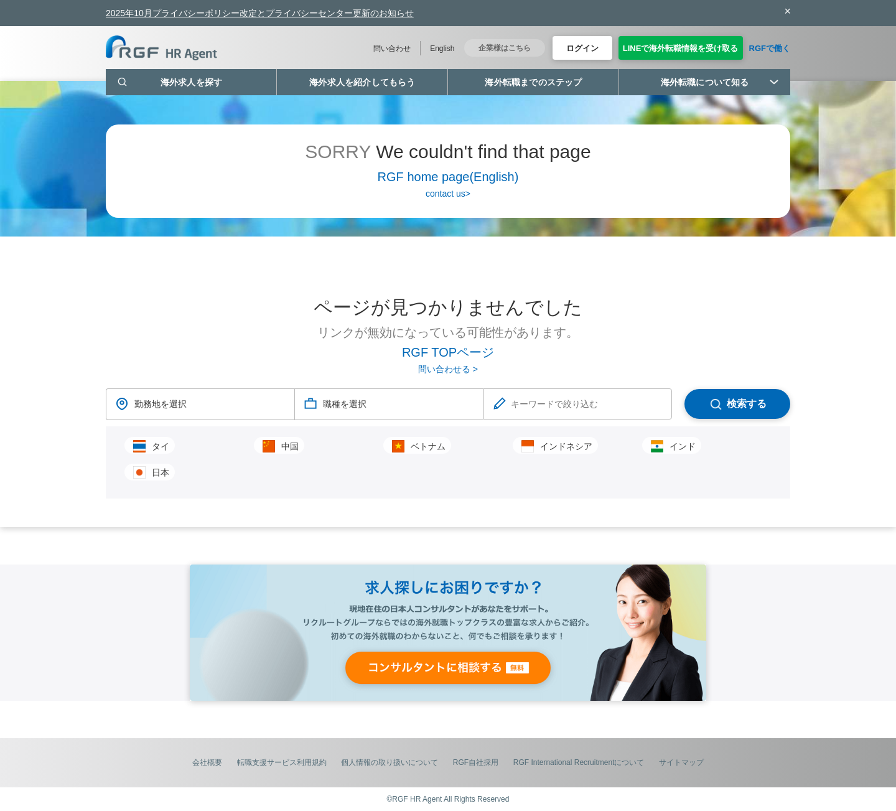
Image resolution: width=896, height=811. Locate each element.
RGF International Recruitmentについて (579, 762)
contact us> (448, 194)
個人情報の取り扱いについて (389, 762)
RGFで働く (769, 48)
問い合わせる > (448, 369)
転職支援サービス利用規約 (282, 762)
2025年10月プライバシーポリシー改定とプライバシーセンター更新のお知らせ (260, 13)
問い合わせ (392, 48)
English (442, 48)
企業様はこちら (504, 48)
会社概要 (207, 762)
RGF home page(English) (448, 177)
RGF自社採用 (475, 762)
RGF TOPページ (448, 352)
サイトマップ (681, 762)
